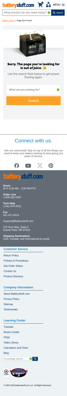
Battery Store (8, 20)
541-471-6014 (11, 215)
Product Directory (13, 276)
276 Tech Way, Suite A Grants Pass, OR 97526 (16, 228)
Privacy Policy (11, 299)
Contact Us (10, 271)
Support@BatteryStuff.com (18, 221)
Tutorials (8, 327)
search (58, 12)
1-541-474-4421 (12, 206)
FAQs (7, 337)
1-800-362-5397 (12, 197)
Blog (6, 353)
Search (33, 101)
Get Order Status (13, 266)
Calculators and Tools (16, 347)
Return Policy (11, 255)
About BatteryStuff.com (17, 293)
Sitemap (8, 304)
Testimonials (11, 309)
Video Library (11, 342)
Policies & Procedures (16, 260)
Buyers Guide (11, 332)
